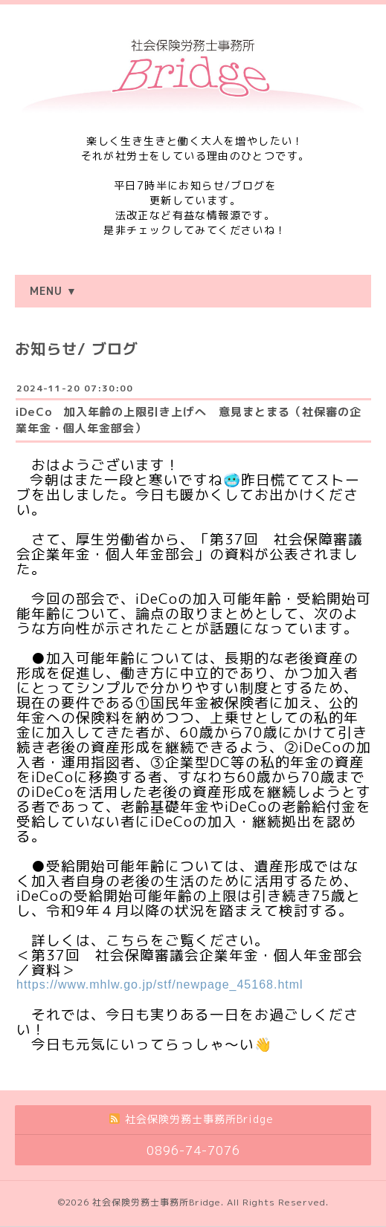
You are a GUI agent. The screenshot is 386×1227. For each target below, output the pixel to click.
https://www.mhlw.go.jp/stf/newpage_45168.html (159, 984)
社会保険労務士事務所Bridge (156, 1202)
